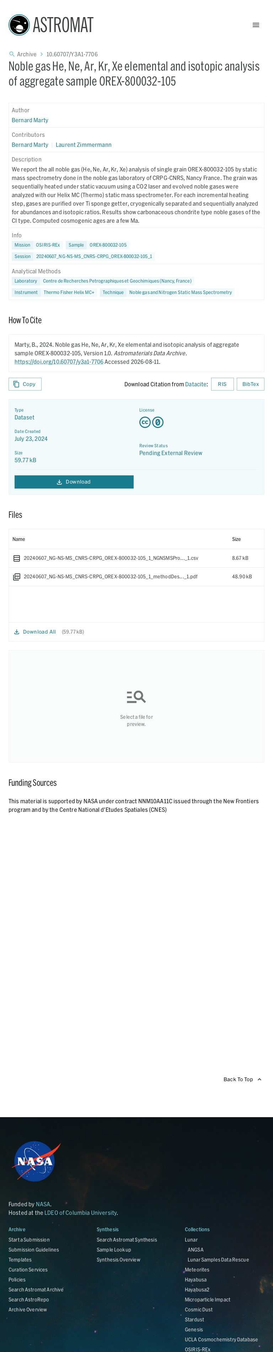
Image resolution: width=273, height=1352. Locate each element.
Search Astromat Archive (36, 1289)
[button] (97, 245)
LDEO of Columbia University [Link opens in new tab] (80, 1212)
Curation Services (28, 1269)
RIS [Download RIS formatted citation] (223, 384)
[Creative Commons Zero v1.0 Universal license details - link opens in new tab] (198, 422)
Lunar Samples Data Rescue (218, 1259)
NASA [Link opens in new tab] (43, 1204)
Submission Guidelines (34, 1250)
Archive (27, 54)
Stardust (194, 1319)
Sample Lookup (114, 1250)
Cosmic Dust (199, 1309)
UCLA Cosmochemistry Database (221, 1339)
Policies (17, 1279)
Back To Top (242, 1079)
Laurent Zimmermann (84, 144)
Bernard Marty (30, 120)
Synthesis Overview (118, 1259)
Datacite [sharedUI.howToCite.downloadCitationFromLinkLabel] (196, 384)
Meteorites (197, 1269)
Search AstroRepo (29, 1299)
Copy (25, 384)
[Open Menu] (255, 24)
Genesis (194, 1329)
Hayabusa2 (197, 1289)
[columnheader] (119, 539)
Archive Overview (28, 1309)
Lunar (191, 1240)
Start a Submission (29, 1240)
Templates (20, 1259)
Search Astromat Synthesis (127, 1240)
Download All (35, 632)
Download (74, 482)
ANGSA (196, 1250)
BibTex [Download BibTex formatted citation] (250, 384)
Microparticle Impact (207, 1299)
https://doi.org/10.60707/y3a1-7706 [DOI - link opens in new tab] (59, 361)
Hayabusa (196, 1279)
